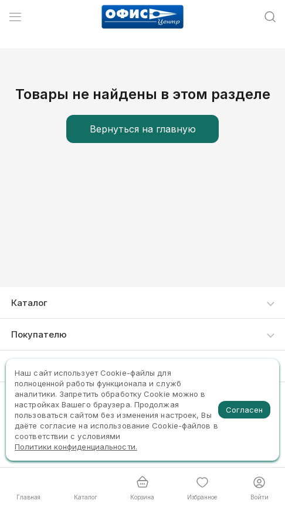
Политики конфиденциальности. (76, 446)
